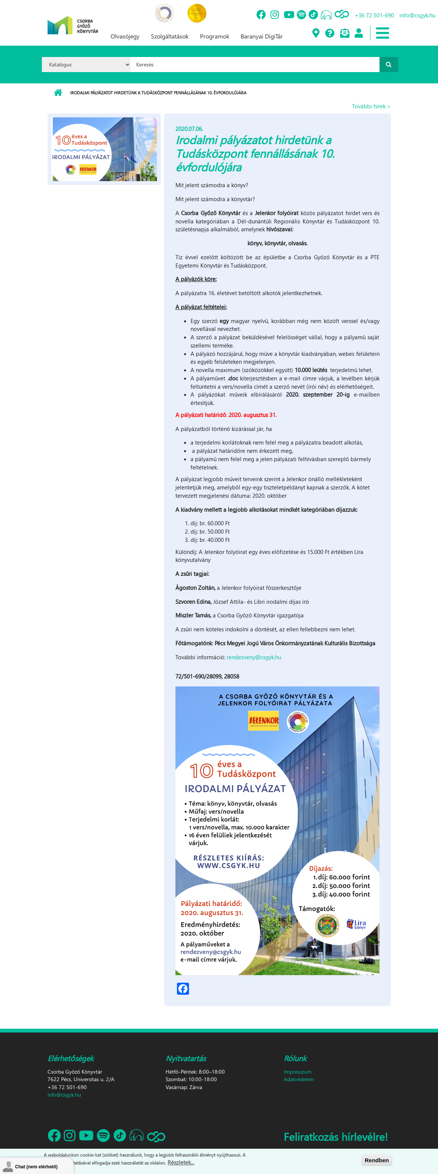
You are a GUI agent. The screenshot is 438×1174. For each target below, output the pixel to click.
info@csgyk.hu (417, 15)
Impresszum (298, 1071)
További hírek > (371, 106)
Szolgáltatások (170, 36)
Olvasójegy (125, 36)
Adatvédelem (299, 1079)
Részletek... (181, 1162)
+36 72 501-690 (374, 15)
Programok (214, 36)
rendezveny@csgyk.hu (254, 657)
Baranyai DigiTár (262, 36)
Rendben (377, 1160)
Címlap (58, 92)
